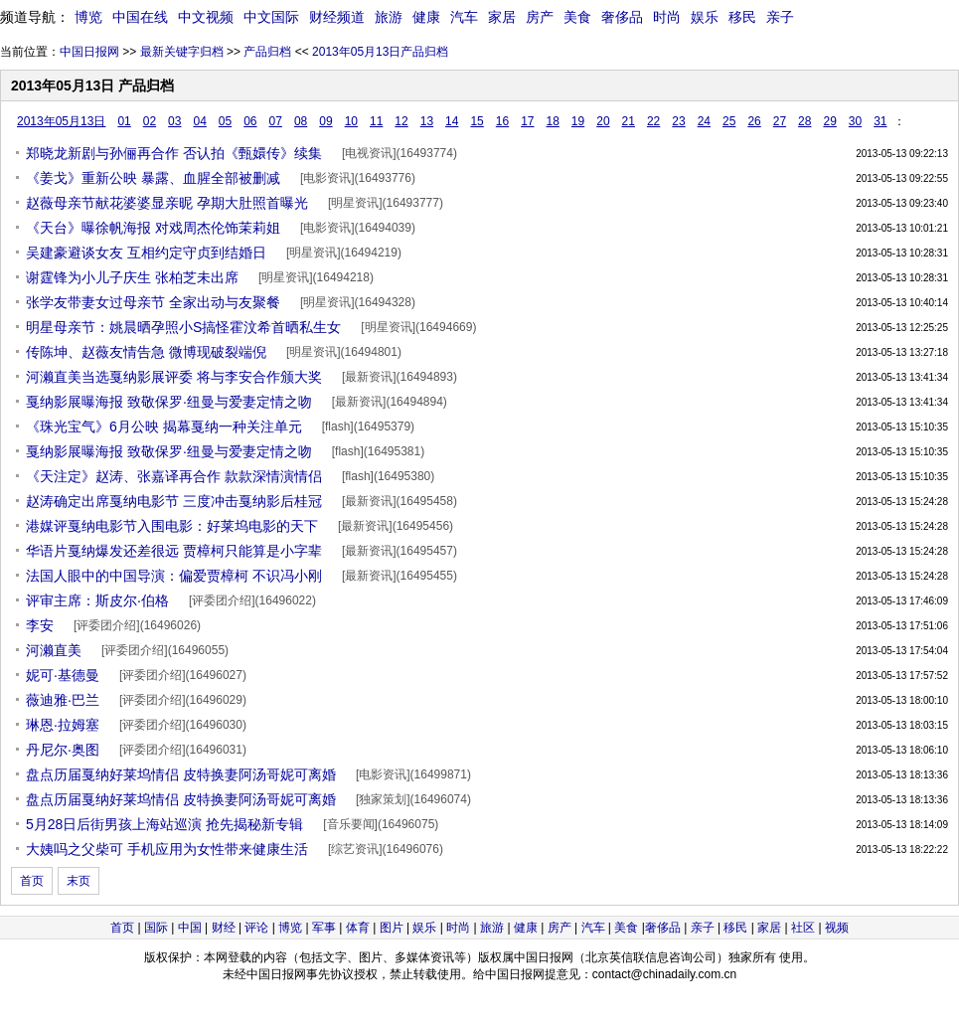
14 (451, 121)
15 (476, 121)
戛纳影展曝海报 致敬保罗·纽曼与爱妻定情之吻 (169, 402)
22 (653, 121)
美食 (577, 17)
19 (577, 121)
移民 (742, 17)
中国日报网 (89, 52)
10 (351, 121)
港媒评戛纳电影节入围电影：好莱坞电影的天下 (172, 526)
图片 (391, 928)
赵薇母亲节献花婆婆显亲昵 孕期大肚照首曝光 (167, 203)
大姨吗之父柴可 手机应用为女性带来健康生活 (167, 849)
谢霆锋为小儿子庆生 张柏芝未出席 (132, 277)
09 (325, 121)
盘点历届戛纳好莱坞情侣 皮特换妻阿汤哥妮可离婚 (181, 774)
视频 (837, 928)
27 (779, 121)
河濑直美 (53, 650)
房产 (540, 17)
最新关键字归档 (182, 52)
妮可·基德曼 (62, 675)
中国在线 (140, 17)
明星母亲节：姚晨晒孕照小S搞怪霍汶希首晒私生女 (183, 327)
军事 (324, 928)
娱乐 (705, 17)
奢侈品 (622, 17)
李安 (40, 625)
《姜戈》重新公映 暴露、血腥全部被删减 (153, 178)
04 (199, 121)
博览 (88, 17)
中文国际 (271, 17)
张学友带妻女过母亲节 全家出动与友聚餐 (153, 302)
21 (628, 121)
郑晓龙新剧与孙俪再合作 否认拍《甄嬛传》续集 (174, 153)
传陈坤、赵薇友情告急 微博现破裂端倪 (146, 352)
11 (376, 121)
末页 (78, 881)
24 (704, 121)
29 (829, 121)
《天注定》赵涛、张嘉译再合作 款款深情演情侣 (174, 476)
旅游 (388, 17)
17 (527, 121)
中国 (190, 928)
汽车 (464, 17)
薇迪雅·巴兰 (62, 700)
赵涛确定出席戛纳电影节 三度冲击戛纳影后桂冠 (174, 501)
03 (174, 121)
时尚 (667, 17)
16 (502, 121)
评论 (256, 928)
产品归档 (267, 52)
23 (678, 121)
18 (553, 121)
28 (804, 121)
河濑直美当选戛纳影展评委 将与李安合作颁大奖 (174, 377)
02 (149, 121)
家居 (502, 17)
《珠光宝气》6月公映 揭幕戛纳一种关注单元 (164, 426)
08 (300, 121)
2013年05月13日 (61, 121)
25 (728, 121)
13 (426, 121)
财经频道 (337, 17)
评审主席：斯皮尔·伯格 (97, 600)
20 (602, 121)
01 (123, 121)
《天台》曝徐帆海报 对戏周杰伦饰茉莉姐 (153, 228)
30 (855, 121)
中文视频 (206, 17)
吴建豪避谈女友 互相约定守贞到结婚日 (146, 252)
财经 (224, 928)
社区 (803, 928)
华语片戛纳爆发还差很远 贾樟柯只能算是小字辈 (174, 551)
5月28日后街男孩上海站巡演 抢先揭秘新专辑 (164, 824)
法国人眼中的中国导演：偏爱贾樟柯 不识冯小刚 (174, 576)
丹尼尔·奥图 (62, 750)
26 (753, 121)
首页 (32, 881)
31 (880, 121)
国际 (156, 928)
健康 (426, 17)
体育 (358, 928)
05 (225, 121)
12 (401, 121)
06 (249, 121)
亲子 (780, 17)
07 (275, 121)
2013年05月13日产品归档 (380, 52)
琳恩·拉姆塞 (62, 725)
